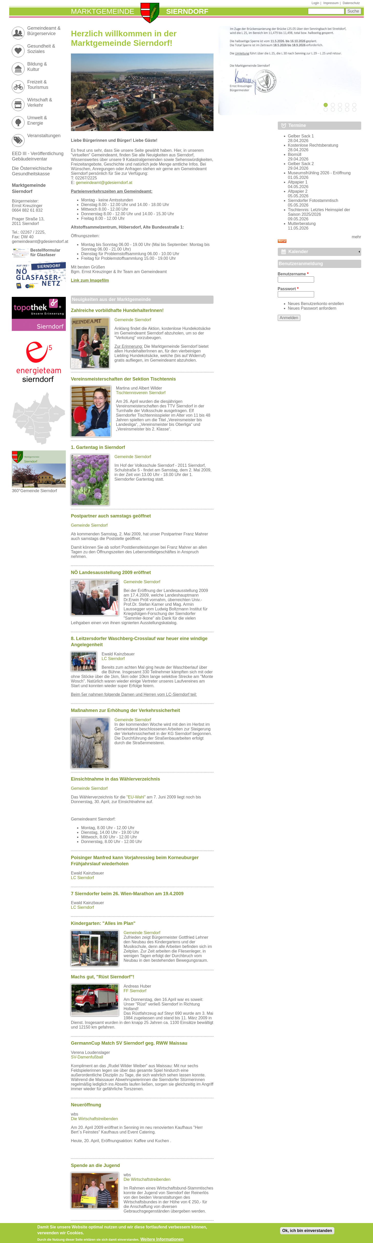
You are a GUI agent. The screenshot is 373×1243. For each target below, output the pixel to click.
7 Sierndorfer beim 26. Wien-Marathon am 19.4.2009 (127, 893)
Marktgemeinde (102, 11)
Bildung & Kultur (37, 66)
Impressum (330, 3)
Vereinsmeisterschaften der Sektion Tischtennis (123, 379)
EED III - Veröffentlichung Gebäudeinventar (37, 156)
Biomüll (294, 154)
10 (354, 109)
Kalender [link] (298, 251)
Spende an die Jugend (95, 1165)
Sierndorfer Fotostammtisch (313, 200)
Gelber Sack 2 (301, 163)
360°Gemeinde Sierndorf (39, 488)
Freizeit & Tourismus (37, 84)
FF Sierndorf (135, 991)
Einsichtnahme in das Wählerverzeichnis (115, 779)
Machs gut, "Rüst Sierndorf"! (102, 976)
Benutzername (293, 274)
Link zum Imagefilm (90, 280)
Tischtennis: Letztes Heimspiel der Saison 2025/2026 (319, 212)
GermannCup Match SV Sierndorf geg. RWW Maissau (129, 1043)
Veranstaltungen (43, 135)
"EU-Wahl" (136, 797)
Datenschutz (351, 3)
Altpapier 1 (298, 182)
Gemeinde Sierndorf (132, 320)
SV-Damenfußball (87, 1057)
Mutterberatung (302, 223)
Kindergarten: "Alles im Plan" (103, 923)
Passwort (288, 289)
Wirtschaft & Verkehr (39, 102)
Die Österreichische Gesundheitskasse (32, 171)
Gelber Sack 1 (301, 136)
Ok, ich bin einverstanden (307, 1232)
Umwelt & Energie (37, 120)
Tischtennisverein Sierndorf (140, 393)
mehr (356, 237)
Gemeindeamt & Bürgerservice (43, 31)
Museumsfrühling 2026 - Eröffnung (319, 173)
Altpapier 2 (298, 191)
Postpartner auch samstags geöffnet (111, 515)
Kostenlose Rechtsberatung (313, 145)
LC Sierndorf (113, 658)
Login (315, 3)
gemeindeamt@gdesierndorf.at (104, 182)
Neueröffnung (86, 1104)
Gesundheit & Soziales (41, 49)
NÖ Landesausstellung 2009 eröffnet (111, 572)
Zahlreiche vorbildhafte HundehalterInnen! (117, 310)
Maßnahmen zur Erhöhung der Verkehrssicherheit (125, 710)
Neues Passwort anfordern (312, 308)
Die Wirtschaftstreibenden (94, 1119)
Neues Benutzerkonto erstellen (316, 303)
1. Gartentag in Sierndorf (98, 447)
